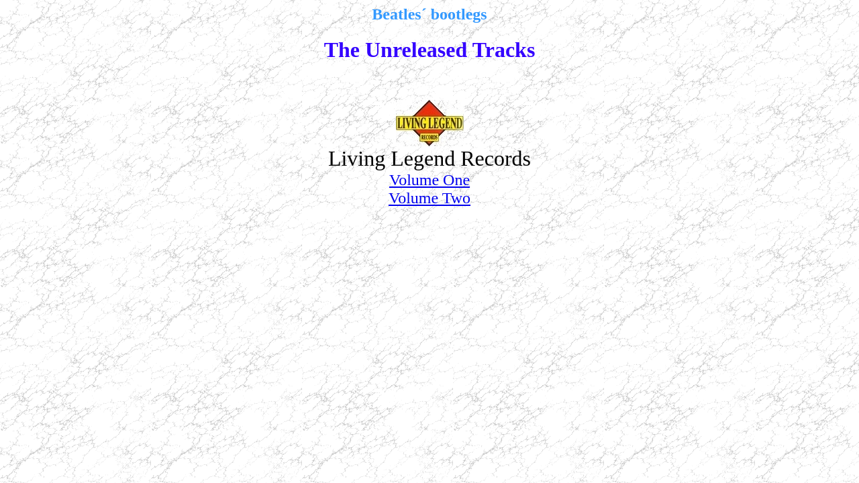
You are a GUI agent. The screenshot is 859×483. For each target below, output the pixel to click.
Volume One (429, 180)
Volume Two (429, 198)
